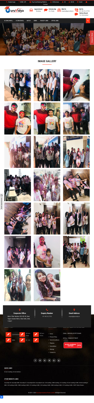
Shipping (51, 343)
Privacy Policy (52, 337)
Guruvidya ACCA (31, 382)
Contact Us (52, 352)
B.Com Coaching (8, 371)
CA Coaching (48, 382)
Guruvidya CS (23, 382)
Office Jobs (54, 20)
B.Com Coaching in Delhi (73, 382)
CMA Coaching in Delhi (23, 385)
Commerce (15, 334)
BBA (13, 340)
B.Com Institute (17, 371)
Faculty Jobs (44, 20)
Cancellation (52, 346)
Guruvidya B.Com (40, 382)
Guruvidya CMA (15, 382)
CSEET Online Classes (78, 385)
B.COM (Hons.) (8, 20)
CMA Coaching (55, 382)
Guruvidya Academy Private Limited (45, 393)
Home (50, 334)
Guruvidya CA (7, 382)
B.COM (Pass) (20, 20)
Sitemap (51, 349)
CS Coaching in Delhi (35, 385)
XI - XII (28, 340)
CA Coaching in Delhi (12, 385)
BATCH (29, 20)
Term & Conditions (53, 340)
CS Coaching (63, 382)
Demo (35, 20)
